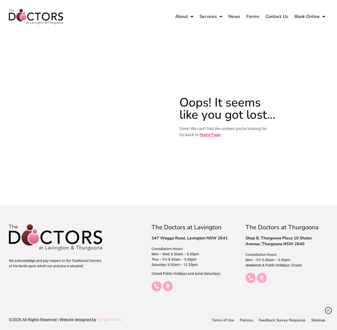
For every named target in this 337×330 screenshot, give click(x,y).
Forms (252, 16)
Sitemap (318, 320)
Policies (246, 320)
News (234, 16)
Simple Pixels (109, 319)
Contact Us (277, 16)
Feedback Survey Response (282, 320)
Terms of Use (223, 320)
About (184, 16)
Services (210, 16)
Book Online (309, 16)
